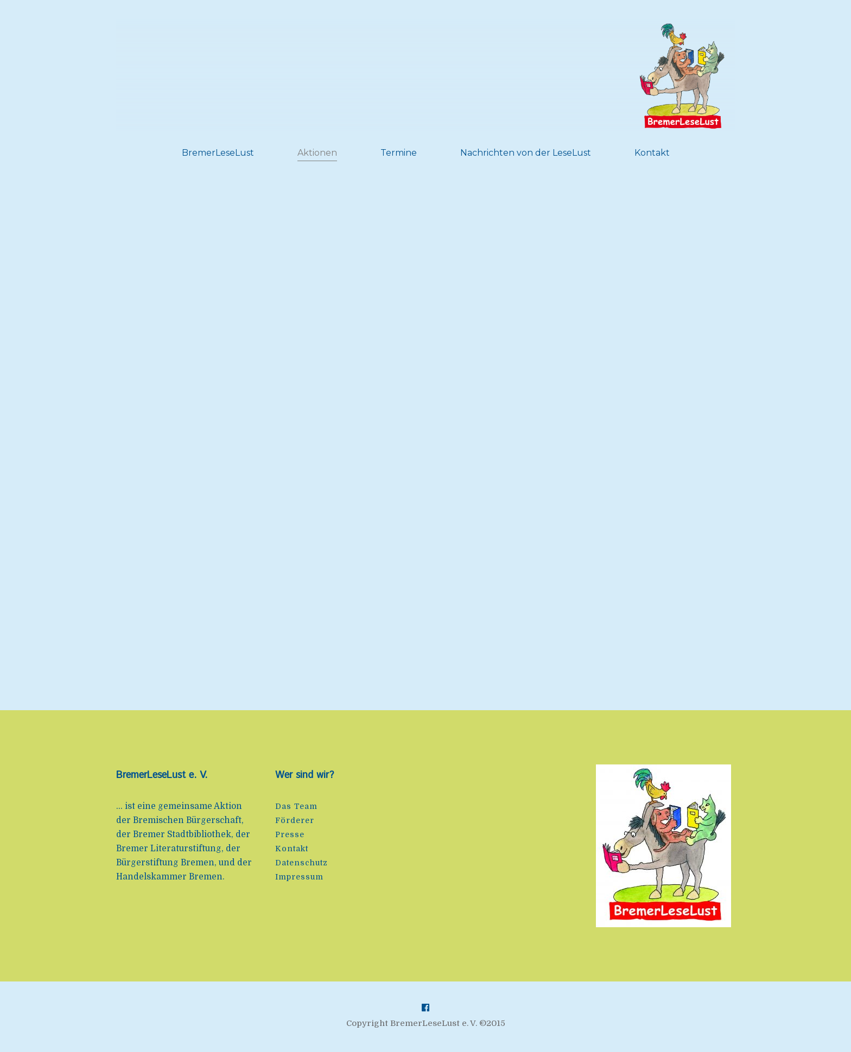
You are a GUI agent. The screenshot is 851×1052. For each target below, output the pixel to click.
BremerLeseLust (218, 153)
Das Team (296, 806)
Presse (289, 834)
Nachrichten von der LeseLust (525, 153)
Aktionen (317, 153)
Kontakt (652, 153)
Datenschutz (301, 862)
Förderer (294, 820)
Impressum (299, 876)
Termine (398, 153)
